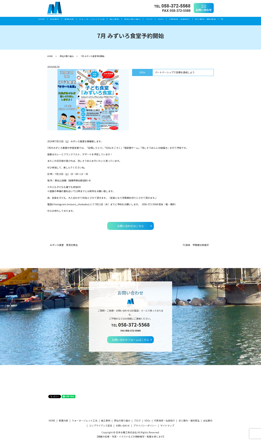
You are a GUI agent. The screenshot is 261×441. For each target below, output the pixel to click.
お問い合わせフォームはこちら (130, 340)
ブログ (151, 19)
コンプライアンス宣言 (100, 425)
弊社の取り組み (133, 19)
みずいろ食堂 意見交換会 (64, 245)
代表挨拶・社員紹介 (185, 19)
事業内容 (64, 19)
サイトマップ (167, 425)
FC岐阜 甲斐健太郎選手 (197, 245)
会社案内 (48, 19)
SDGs (165, 19)
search (233, 19)
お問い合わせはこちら (130, 226)
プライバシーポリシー (145, 425)
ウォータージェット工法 (89, 19)
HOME (33, 19)
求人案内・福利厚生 (213, 19)
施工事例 (113, 19)
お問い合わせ (123, 425)
